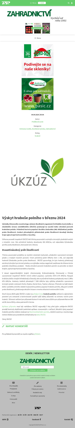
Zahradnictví (50, 129)
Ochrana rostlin (25, 129)
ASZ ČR (30, 415)
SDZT (41, 415)
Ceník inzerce (61, 389)
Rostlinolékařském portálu (39, 312)
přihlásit (37, 334)
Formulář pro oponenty (37, 396)
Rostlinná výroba (38, 129)
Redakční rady (37, 392)
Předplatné (13, 389)
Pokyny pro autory (37, 389)
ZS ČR (25, 415)
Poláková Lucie (37, 122)
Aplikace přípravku (9, 306)
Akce (13, 403)
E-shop (13, 396)
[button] (37, 370)
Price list (61, 392)
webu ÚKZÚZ (40, 315)
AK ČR (20, 415)
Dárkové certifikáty (13, 392)
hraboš (37, 136)
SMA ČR (35, 415)
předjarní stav (38, 294)
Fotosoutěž (13, 399)
